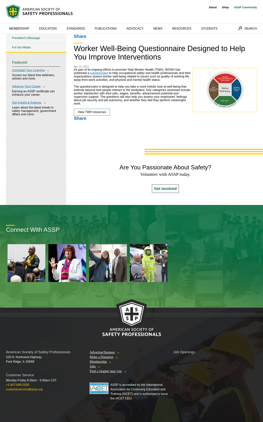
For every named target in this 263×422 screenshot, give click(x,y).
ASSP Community (245, 7)
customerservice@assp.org (24, 389)
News (157, 28)
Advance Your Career (26, 86)
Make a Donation (101, 357)
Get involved (165, 189)
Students (209, 28)
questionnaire (99, 73)
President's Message (26, 38)
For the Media (21, 47)
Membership (19, 28)
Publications (106, 28)
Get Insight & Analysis (26, 102)
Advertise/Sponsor (102, 352)
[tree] (36, 43)
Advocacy (135, 28)
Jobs (93, 366)
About (213, 7)
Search (250, 28)
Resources (181, 28)
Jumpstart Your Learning (28, 70)
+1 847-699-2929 (17, 384)
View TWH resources (92, 112)
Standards (76, 28)
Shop (225, 7)
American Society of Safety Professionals (39, 11)
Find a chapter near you (106, 371)
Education (48, 28)
